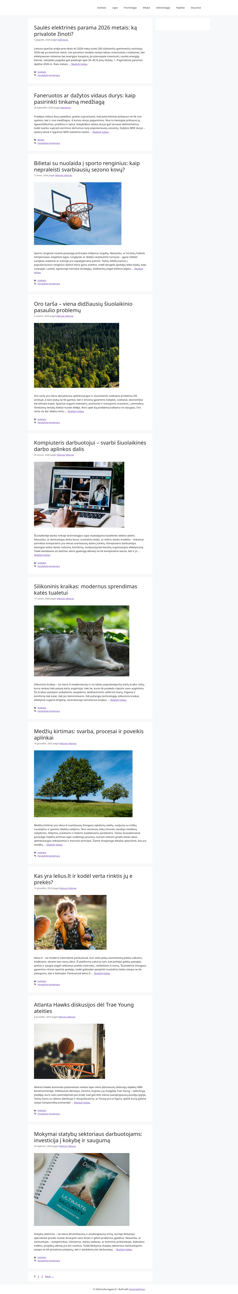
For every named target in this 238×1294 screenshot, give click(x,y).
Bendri (40, 139)
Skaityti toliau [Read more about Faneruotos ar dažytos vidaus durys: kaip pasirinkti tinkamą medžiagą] (101, 132)
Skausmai (196, 7)
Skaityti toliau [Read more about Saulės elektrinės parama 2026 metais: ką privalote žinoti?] (79, 64)
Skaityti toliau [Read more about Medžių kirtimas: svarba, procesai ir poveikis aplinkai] (54, 844)
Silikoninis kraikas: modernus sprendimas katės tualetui (85, 589)
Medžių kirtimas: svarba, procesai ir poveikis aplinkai (89, 734)
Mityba (146, 7)
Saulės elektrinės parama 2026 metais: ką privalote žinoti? (85, 30)
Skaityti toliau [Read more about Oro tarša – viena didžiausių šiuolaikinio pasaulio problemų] (76, 411)
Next (49, 1276)
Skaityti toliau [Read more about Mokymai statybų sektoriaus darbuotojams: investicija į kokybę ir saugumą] (124, 1249)
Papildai (180, 7)
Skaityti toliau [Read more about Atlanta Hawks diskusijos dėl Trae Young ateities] (82, 1102)
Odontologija (163, 7)
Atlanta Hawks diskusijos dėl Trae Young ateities (84, 1008)
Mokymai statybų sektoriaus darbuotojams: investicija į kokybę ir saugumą (88, 1137)
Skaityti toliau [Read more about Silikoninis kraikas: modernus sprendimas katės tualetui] (118, 700)
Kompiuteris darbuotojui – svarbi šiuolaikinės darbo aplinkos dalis (90, 445)
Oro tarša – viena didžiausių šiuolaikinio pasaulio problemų (83, 307)
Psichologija (130, 7)
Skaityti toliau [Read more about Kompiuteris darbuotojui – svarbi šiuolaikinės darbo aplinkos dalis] (42, 555)
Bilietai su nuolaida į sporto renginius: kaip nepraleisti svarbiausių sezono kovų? (87, 166)
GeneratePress (137, 1289)
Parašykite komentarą (48, 75)
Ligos (115, 7)
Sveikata (101, 7)
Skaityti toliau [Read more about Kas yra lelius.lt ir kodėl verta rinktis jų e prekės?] (102, 973)
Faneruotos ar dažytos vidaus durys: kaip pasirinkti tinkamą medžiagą (85, 98)
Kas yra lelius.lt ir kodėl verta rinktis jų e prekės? (83, 879)
